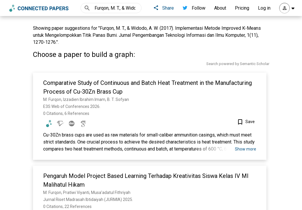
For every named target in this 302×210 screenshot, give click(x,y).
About (220, 8)
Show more (245, 149)
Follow (194, 8)
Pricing (242, 8)
